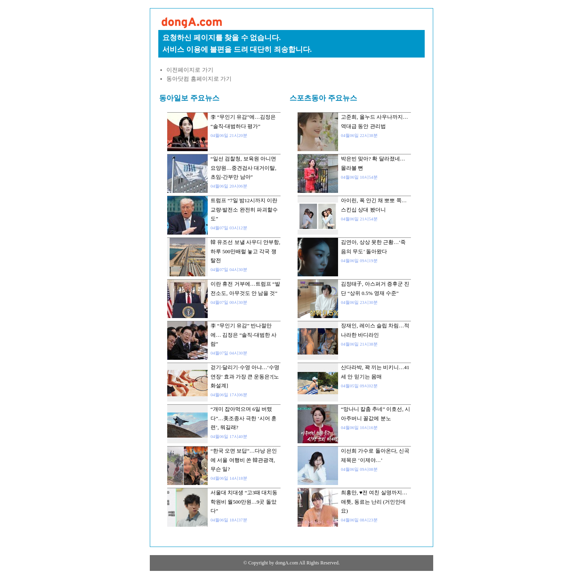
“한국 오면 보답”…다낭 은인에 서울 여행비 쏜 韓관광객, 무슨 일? (244, 460)
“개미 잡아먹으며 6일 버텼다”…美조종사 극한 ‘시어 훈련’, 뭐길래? (244, 418)
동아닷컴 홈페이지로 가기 (199, 79)
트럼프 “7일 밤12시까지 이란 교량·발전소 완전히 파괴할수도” (244, 209)
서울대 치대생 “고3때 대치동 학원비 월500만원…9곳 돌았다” (244, 501)
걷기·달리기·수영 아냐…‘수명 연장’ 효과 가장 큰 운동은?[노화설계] (245, 376)
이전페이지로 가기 (189, 70)
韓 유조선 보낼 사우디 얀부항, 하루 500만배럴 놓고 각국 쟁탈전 (245, 251)
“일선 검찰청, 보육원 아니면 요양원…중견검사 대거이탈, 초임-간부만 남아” (244, 168)
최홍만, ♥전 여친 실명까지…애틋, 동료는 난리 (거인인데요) (374, 501)
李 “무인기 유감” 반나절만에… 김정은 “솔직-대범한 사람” (244, 335)
